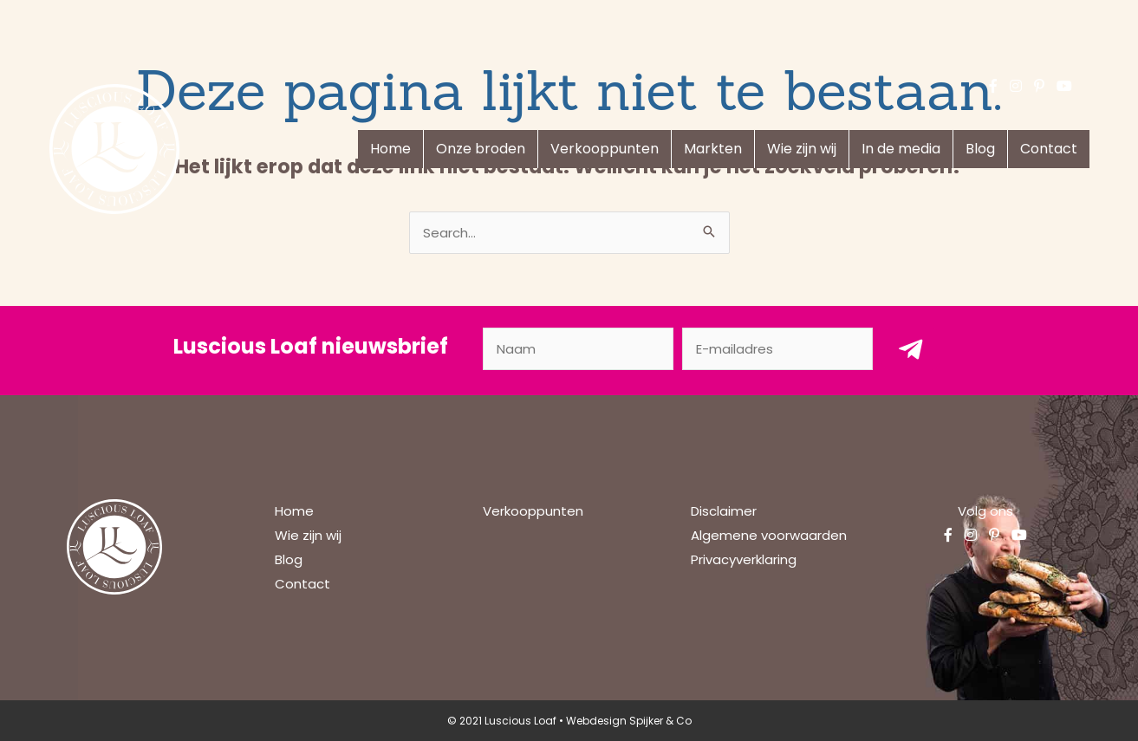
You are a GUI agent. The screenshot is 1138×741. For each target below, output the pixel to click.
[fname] (578, 349)
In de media (901, 149)
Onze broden (480, 149)
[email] (777, 349)
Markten (713, 149)
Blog (980, 149)
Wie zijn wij (801, 149)
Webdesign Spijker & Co (629, 720)
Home (390, 149)
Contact (1048, 149)
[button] (910, 349)
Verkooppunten (604, 149)
